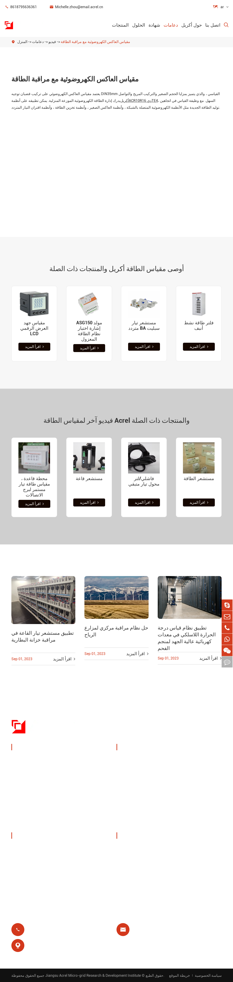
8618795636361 (21, 7)
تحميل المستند (134, 847)
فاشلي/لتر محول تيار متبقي (144, 481)
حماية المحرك (187, 787)
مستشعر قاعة (89, 478)
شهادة (154, 25)
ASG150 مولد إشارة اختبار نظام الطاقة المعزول (89, 331)
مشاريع (23, 880)
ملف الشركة (27, 847)
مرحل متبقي (132, 798)
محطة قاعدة (132, 787)
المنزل (22, 42)
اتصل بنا (212, 25)
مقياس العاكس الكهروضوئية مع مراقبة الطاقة (95, 42)
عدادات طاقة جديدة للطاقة (39, 802)
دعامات (171, 25)
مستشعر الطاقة (199, 478)
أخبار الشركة (27, 869)
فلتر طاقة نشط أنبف (199, 325)
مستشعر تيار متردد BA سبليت (144, 325)
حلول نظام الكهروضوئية (141, 776)
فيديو (52, 42)
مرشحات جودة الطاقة (35, 813)
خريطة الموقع (179, 975)
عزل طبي (184, 798)
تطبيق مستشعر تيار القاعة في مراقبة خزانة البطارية (42, 636)
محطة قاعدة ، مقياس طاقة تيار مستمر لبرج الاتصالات (34, 487)
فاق (125, 869)
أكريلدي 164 (139, 100)
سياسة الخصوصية (208, 975)
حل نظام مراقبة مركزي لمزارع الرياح (116, 631)
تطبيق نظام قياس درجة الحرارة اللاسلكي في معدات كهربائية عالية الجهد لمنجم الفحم (187, 638)
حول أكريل (191, 25)
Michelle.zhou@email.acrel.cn (76, 7)
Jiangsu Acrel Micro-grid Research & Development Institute (93, 975)
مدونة (127, 880)
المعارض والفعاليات (33, 858)
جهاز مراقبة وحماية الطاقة (39, 758)
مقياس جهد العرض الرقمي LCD (34, 328)
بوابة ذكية (25, 791)
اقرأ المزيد (34, 347)
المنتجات (120, 25)
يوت (179, 776)
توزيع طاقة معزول (32, 824)
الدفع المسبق (133, 808)
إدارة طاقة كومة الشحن (142, 758)
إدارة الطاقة (27, 769)
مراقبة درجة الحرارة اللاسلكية (193, 762)
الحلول (138, 25)
